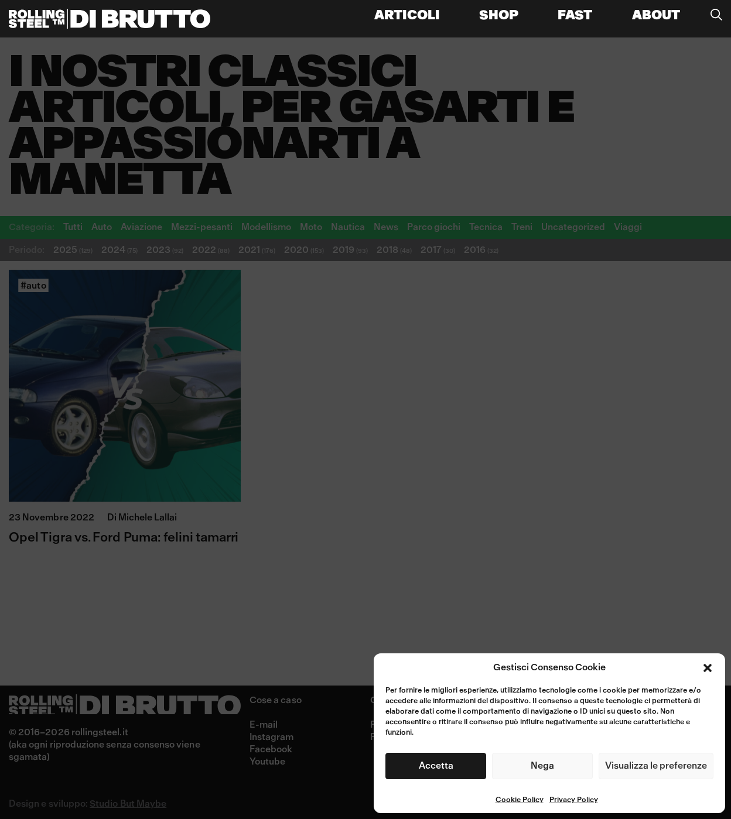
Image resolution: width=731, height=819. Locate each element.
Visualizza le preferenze (656, 765)
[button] (707, 668)
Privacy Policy (573, 800)
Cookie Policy (520, 800)
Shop (498, 15)
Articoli (407, 15)
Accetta (436, 765)
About (656, 15)
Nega (542, 765)
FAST (575, 15)
